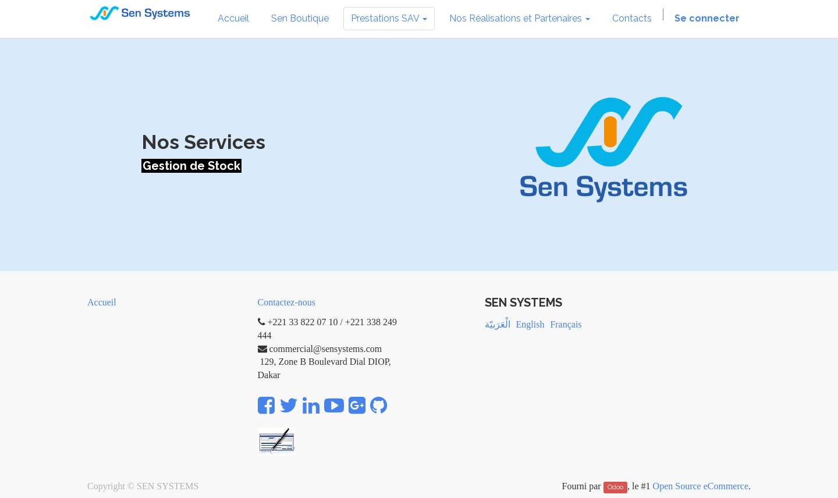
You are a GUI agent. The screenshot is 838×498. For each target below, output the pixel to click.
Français (565, 324)
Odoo (615, 487)
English (530, 324)
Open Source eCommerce (700, 486)
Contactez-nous (287, 302)
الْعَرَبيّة (497, 324)
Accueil (101, 302)
